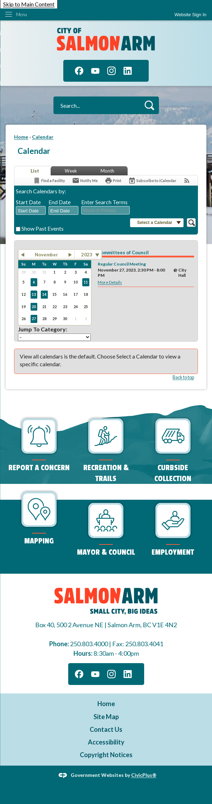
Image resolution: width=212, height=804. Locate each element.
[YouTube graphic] (95, 71)
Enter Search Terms (104, 202)
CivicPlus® (143, 775)
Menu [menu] (21, 14)
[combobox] (30, 210)
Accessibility (106, 742)
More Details (110, 282)
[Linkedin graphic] (127, 71)
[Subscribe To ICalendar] (152, 180)
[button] (149, 105)
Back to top (183, 377)
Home (21, 137)
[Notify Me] (85, 180)
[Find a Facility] (49, 180)
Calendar (42, 137)
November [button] (46, 254)
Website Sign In (190, 14)
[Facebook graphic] (79, 71)
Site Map (106, 717)
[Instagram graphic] (111, 71)
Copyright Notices (106, 755)
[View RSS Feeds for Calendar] (187, 180)
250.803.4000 (89, 644)
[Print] (113, 180)
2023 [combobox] (86, 254)
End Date (60, 202)
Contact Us (106, 729)
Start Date (28, 202)
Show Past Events (42, 228)
